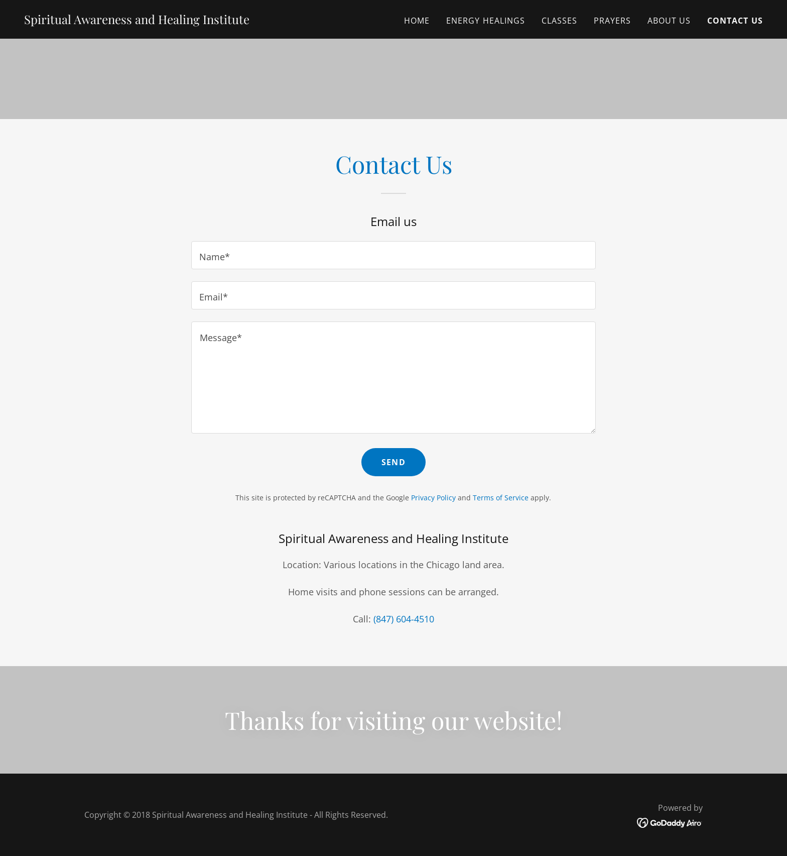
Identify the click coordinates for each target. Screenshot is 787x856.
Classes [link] (560, 20)
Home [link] (417, 20)
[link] (136, 21)
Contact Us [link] (735, 20)
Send (393, 462)
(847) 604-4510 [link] (403, 619)
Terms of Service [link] (501, 497)
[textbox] (393, 255)
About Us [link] (669, 20)
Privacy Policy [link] (433, 497)
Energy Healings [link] (486, 20)
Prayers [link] (612, 20)
